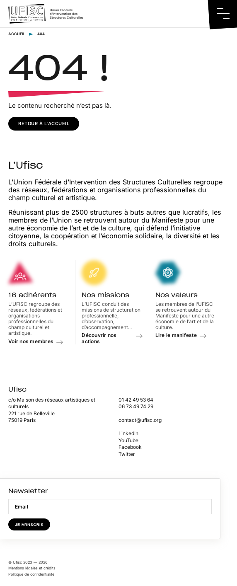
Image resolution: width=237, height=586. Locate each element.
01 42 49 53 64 (135, 400)
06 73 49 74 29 (135, 406)
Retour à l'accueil (43, 123)
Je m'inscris (29, 524)
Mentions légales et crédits (32, 568)
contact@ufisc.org (140, 420)
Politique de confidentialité (31, 574)
